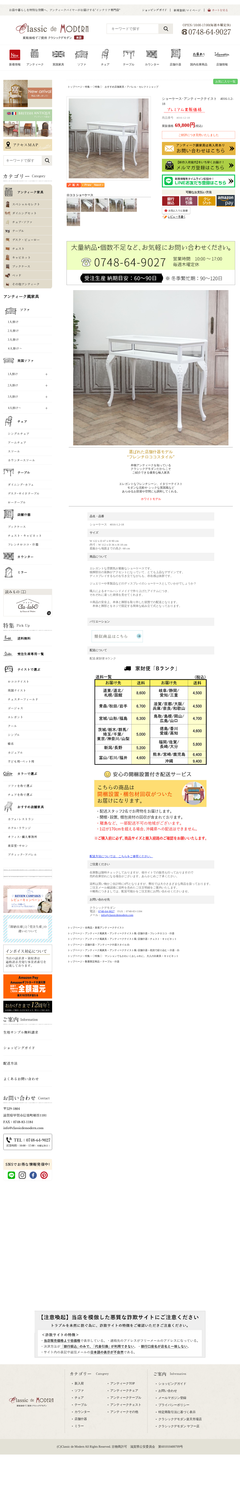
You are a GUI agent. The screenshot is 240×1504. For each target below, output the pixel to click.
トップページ (75, 86)
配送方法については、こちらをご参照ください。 (121, 856)
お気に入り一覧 (225, 81)
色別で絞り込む (158, 950)
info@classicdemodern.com (117, 915)
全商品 (88, 927)
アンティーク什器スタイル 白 (113, 944)
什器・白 (174, 950)
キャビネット (171, 956)
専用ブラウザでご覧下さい (120, 1416)
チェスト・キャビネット (163, 939)
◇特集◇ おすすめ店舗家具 (108, 86)
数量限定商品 (92, 961)
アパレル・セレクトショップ (142, 86)
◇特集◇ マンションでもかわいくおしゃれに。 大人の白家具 (126, 956)
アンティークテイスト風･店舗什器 (129, 933)
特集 (87, 86)
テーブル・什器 (110, 961)
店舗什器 (90, 944)
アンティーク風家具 (96, 933)
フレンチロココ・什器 (162, 933)
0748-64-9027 (106, 911)
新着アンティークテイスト (109, 927)
